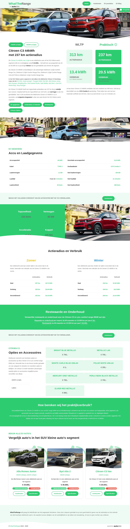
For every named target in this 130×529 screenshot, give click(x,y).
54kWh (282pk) (21, 475)
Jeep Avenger (21, 85)
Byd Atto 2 (52, 83)
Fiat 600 (46, 81)
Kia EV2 (59, 83)
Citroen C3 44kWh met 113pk (20, 60)
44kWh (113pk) (103, 475)
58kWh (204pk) (65, 475)
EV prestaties (108, 4)
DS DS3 (20, 81)
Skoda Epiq (13, 85)
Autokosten (97, 4)
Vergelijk (124, 10)
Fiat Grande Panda (34, 83)
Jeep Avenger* (28, 81)
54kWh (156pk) (31, 475)
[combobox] (20, 380)
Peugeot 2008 (38, 81)
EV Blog (118, 4)
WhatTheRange (15, 526)
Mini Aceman (13, 83)
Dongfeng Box (23, 83)
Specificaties (33, 494)
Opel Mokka (44, 83)
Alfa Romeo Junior (55, 81)
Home (86, 4)
